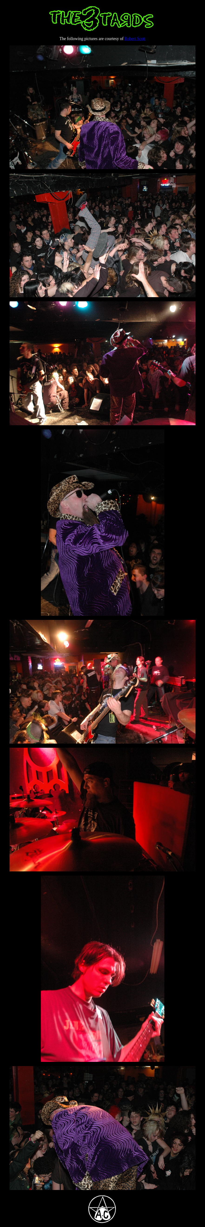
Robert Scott (135, 38)
